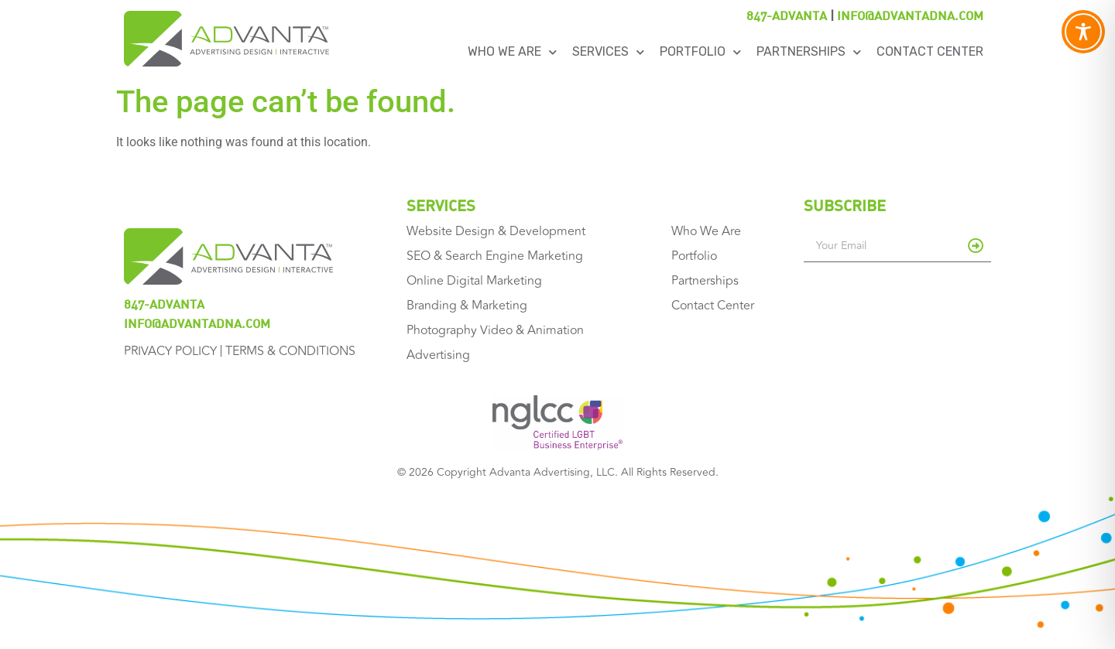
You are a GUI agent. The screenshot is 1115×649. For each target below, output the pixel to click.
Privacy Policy (170, 351)
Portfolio (700, 52)
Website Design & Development (496, 231)
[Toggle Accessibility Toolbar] (1083, 32)
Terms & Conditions (290, 351)
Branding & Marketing (467, 305)
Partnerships (808, 52)
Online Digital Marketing (474, 281)
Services (608, 52)
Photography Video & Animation (495, 330)
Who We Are (512, 52)
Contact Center (930, 51)
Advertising (438, 355)
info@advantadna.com (910, 15)
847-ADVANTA (786, 15)
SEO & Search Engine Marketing (495, 256)
